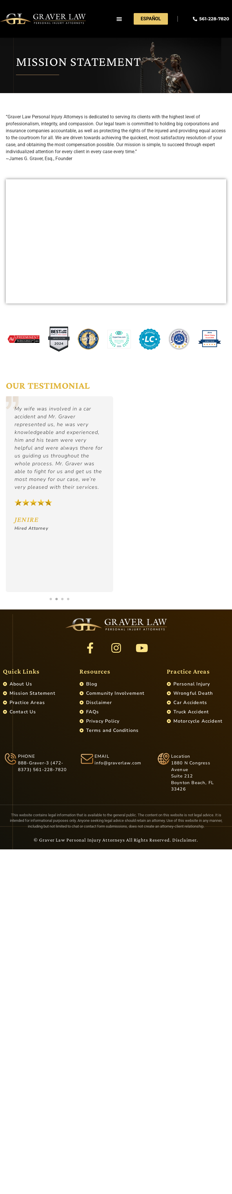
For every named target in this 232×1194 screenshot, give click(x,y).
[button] (119, 19)
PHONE (26, 756)
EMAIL (102, 756)
